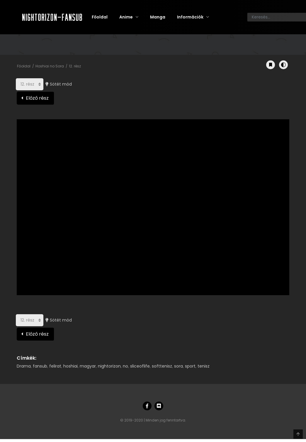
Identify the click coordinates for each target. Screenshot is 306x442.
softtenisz (162, 366)
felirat (55, 366)
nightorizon (109, 366)
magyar (88, 366)
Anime (126, 17)
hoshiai (70, 366)
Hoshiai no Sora (49, 66)
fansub (40, 366)
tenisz (204, 366)
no (125, 366)
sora (178, 366)
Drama (24, 366)
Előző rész (37, 98)
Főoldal (100, 17)
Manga (157, 17)
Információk (190, 17)
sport (190, 366)
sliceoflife (140, 366)
